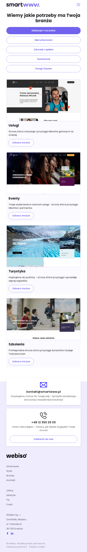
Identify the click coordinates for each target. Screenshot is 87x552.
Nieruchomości (43, 40)
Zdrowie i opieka (43, 49)
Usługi (14, 125)
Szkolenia (16, 344)
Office (9, 490)
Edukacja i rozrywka (43, 30)
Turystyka (17, 271)
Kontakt (10, 480)
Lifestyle (11, 495)
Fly (8, 500)
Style (9, 471)
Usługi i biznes (43, 68)
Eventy (14, 198)
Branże (10, 475)
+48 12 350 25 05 (43, 422)
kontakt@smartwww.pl (43, 392)
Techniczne (43, 59)
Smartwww (12, 466)
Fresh (9, 504)
